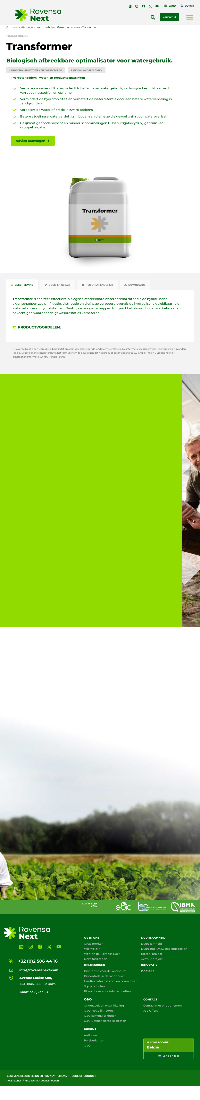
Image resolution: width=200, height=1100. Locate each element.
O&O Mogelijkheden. (98, 1010)
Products (27, 27)
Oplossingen (94, 965)
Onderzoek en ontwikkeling (104, 1005)
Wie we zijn (92, 948)
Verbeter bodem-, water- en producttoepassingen (49, 77)
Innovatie (149, 965)
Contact (150, 999)
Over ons (91, 937)
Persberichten (94, 1040)
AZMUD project (152, 959)
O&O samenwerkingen (100, 1015)
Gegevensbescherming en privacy (31, 1075)
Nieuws (90, 1029)
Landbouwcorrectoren (86, 70)
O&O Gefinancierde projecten (105, 1021)
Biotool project (151, 954)
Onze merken (94, 943)
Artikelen (90, 1035)
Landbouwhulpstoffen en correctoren (58, 27)
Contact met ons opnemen (162, 1005)
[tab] (22, 284)
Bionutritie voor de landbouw (105, 971)
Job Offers (150, 1010)
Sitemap (63, 1075)
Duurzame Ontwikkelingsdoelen (164, 948)
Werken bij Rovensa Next (102, 954)
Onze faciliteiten (95, 959)
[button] (153, 17)
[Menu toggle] (190, 17)
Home (16, 27)
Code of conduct (83, 1075)
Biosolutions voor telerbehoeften (107, 991)
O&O (88, 999)
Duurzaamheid (153, 937)
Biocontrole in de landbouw (104, 976)
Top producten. (94, 986)
